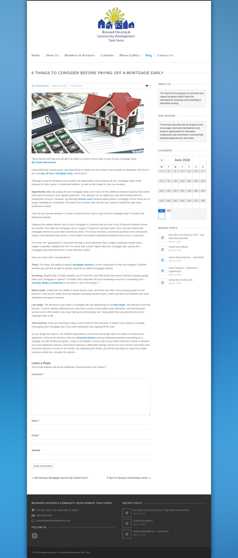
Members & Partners (80, 55)
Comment (38, 374)
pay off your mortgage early (57, 173)
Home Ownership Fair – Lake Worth (186, 257)
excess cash (85, 199)
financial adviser (86, 337)
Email (35, 435)
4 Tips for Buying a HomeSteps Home (129, 477)
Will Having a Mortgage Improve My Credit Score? (60, 477)
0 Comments (76, 86)
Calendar (107, 55)
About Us (52, 55)
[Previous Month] (161, 160)
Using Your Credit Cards (181, 280)
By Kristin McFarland (44, 162)
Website (36, 450)
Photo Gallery (130, 55)
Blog (148, 55)
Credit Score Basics (178, 247)
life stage (120, 304)
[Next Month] (203, 160)
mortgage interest (83, 264)
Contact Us (165, 55)
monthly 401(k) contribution (47, 282)
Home (36, 55)
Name (36, 420)
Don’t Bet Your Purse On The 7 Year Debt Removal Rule (161, 510)
